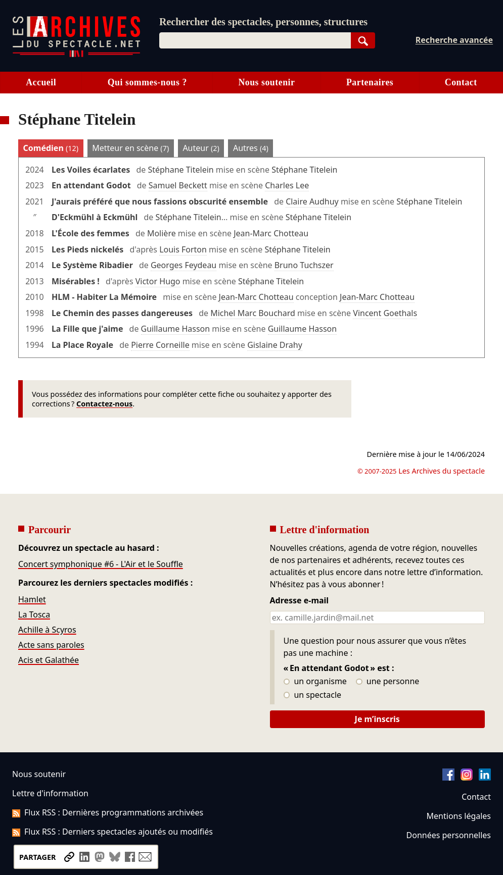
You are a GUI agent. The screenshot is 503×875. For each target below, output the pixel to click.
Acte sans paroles (51, 644)
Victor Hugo (157, 281)
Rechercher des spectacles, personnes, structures (263, 21)
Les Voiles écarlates (91, 169)
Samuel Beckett (178, 185)
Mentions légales (459, 815)
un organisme (315, 681)
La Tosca (34, 614)
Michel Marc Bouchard (252, 313)
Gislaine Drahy (274, 344)
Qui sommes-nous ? (147, 82)
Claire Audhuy (312, 201)
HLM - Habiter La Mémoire (104, 296)
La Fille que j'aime (87, 328)
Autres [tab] (250, 147)
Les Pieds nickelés (87, 249)
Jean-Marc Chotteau (271, 233)
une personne (387, 681)
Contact (461, 82)
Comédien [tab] (50, 147)
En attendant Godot (91, 185)
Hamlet (32, 599)
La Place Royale (82, 344)
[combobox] (255, 40)
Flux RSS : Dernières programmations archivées (107, 812)
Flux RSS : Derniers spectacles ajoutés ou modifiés (112, 831)
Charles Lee (287, 185)
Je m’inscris (377, 719)
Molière (161, 233)
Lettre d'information (50, 793)
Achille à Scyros (47, 629)
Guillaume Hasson (175, 328)
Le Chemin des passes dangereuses (122, 313)
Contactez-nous (104, 403)
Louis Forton (183, 249)
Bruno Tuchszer (304, 265)
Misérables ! (76, 281)
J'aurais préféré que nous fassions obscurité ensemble (160, 201)
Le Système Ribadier (92, 265)
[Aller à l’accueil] (76, 54)
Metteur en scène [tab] (130, 147)
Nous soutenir (266, 82)
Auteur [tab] (200, 147)
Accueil (41, 82)
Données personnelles (448, 835)
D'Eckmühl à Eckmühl (95, 217)
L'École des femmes (90, 233)
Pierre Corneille (160, 344)
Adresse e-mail (299, 600)
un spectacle (313, 695)
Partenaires (369, 82)
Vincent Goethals (385, 313)
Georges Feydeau (183, 265)
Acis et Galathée (48, 659)
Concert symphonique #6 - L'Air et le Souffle (100, 564)
